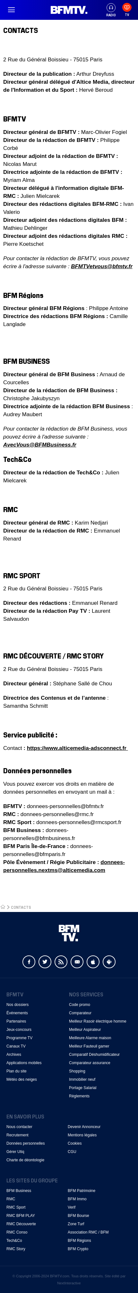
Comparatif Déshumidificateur (94, 1054)
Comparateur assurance (89, 1063)
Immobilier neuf (82, 1079)
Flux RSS (61, 961)
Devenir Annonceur (84, 1127)
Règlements (79, 1096)
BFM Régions (79, 1240)
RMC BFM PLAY (20, 1215)
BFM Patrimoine (81, 1190)
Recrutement (17, 1135)
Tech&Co (14, 1240)
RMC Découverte (21, 1224)
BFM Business (18, 1190)
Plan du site (16, 1071)
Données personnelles (25, 1143)
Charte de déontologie (25, 1160)
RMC (10, 1199)
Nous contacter (19, 1127)
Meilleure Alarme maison (90, 1038)
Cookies (75, 1143)
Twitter (45, 961)
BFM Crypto (78, 1249)
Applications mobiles (23, 1063)
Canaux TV (16, 1046)
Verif (71, 1207)
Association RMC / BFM (88, 1232)
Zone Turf (76, 1224)
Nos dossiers (17, 1004)
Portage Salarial (82, 1088)
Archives (13, 1054)
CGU (72, 1151)
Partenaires (16, 1021)
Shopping (77, 1071)
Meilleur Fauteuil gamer (89, 1046)
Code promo (79, 1004)
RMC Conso (16, 1232)
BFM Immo (77, 1199)
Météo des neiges (21, 1079)
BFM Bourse (78, 1215)
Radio (111, 10)
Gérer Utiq (15, 1151)
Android (109, 961)
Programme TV (19, 1038)
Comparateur (80, 1013)
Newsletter (77, 961)
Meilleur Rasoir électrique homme (97, 1021)
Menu (11, 10)
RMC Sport (15, 1207)
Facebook (28, 961)
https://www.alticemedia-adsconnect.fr (77, 748)
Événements (17, 1013)
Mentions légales (82, 1135)
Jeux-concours (18, 1029)
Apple (93, 961)
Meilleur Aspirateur (85, 1029)
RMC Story (15, 1249)
